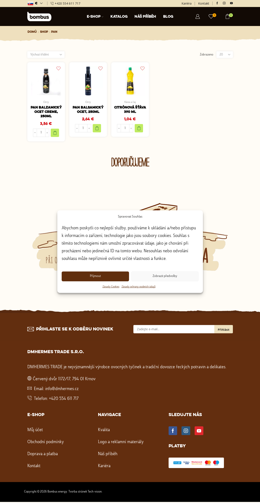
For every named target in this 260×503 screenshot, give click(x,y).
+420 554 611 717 (64, 400)
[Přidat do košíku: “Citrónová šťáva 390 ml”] (139, 129)
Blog (168, 16)
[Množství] (41, 134)
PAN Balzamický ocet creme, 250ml (46, 112)
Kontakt (203, 3)
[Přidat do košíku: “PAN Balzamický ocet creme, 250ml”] (55, 134)
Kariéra (186, 3)
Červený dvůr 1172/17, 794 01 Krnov (64, 380)
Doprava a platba (42, 455)
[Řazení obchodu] (46, 54)
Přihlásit (223, 331)
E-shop (95, 16)
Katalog (118, 16)
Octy (46, 102)
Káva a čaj (130, 102)
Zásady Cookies (111, 286)
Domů (32, 32)
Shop (44, 32)
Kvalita (104, 431)
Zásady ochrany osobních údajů (138, 286)
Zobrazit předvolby (165, 276)
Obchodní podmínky (45, 443)
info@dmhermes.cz (62, 390)
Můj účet (35, 431)
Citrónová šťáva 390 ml (130, 110)
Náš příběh (145, 16)
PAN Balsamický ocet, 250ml (88, 110)
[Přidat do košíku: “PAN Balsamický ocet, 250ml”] (97, 129)
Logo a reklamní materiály (121, 443)
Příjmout (95, 276)
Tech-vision (95, 492)
